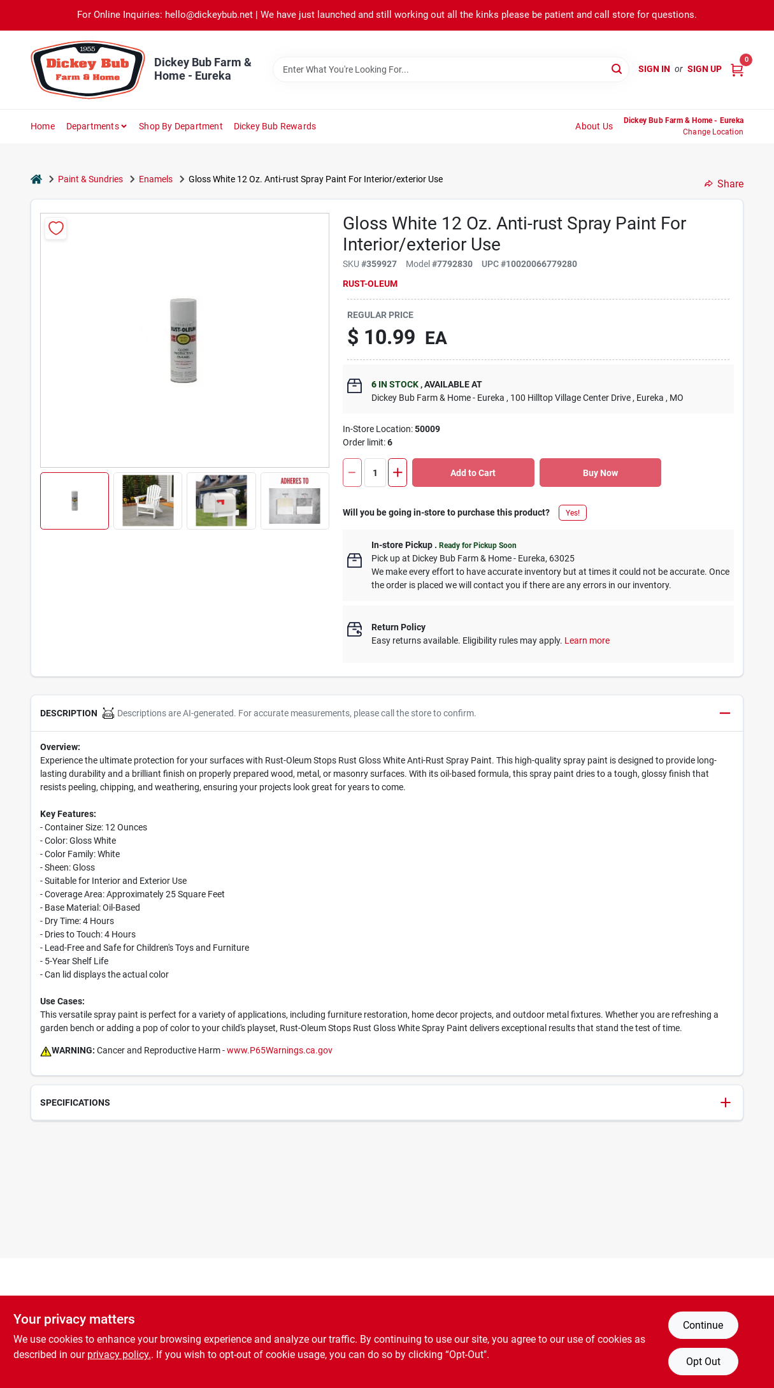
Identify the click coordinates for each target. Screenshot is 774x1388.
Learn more (587, 640)
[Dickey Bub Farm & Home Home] (88, 70)
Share (724, 184)
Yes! (573, 513)
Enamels (156, 179)
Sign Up (704, 69)
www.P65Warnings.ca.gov (280, 1050)
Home (43, 126)
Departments (92, 126)
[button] (74, 501)
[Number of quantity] (375, 472)
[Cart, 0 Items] (737, 69)
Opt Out (703, 1361)
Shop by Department (181, 126)
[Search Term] (451, 69)
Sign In (654, 69)
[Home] (36, 179)
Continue (703, 1325)
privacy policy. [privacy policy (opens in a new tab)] (119, 1354)
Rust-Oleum (370, 283)
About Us (594, 126)
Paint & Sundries (90, 179)
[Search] (617, 68)
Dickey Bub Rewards (275, 126)
